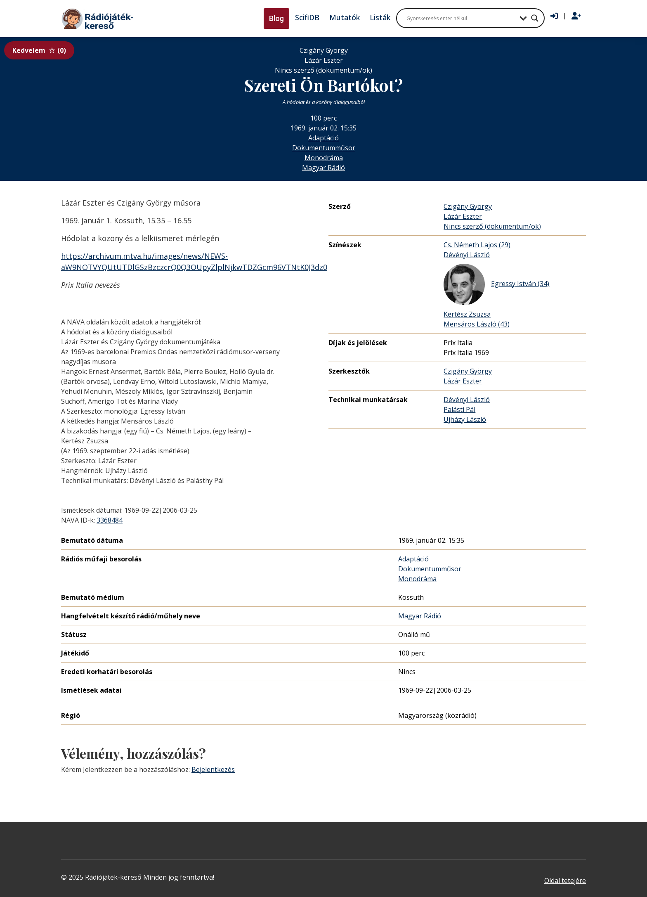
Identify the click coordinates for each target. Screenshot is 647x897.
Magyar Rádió (323, 167)
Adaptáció (323, 137)
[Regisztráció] (576, 16)
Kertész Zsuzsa (467, 314)
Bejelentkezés (213, 769)
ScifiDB (307, 17)
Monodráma (324, 157)
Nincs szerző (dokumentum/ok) (492, 226)
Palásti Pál (459, 409)
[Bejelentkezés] (554, 16)
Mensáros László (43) (477, 324)
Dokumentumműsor (323, 147)
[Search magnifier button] (535, 18)
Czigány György (468, 206)
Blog (276, 18)
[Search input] (460, 18)
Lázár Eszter (463, 216)
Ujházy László (465, 419)
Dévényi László (467, 254)
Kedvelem (39, 50)
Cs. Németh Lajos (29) (477, 244)
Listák (380, 17)
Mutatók (344, 17)
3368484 (110, 520)
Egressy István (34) (496, 284)
